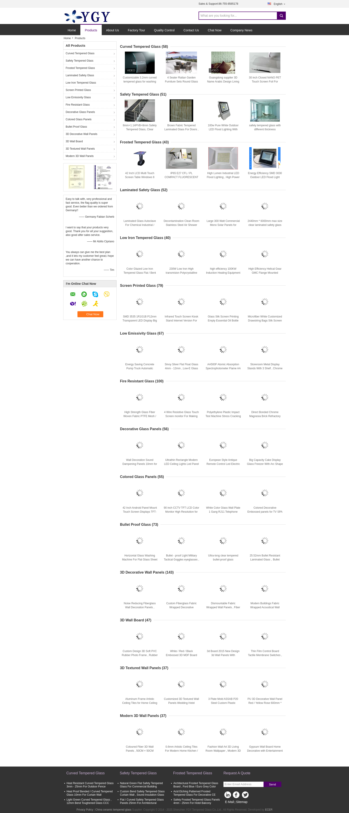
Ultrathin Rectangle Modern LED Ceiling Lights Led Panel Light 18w (181, 464)
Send (272, 784)
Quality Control (164, 30)
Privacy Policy (85, 809)
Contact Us (191, 30)
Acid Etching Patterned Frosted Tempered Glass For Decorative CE (194, 793)
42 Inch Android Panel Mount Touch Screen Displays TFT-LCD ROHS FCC (140, 511)
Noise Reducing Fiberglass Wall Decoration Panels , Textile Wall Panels (140, 607)
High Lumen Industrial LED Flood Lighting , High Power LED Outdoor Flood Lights (223, 177)
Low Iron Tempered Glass (81, 82)
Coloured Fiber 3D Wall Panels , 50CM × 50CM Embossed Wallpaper (140, 750)
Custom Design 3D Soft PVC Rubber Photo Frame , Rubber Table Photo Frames (140, 655)
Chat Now (214, 30)
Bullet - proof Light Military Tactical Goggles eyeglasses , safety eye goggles (181, 559)
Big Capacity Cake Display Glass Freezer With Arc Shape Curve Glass (265, 464)
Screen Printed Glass (78, 90)
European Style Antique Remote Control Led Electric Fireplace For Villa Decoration (223, 464)
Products (91, 30)
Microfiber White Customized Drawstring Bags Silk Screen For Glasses (265, 320)
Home (72, 30)
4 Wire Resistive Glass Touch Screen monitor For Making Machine (181, 416)
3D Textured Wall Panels (80, 148)
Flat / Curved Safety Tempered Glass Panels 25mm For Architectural (142, 801)
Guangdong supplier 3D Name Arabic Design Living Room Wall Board (223, 81)
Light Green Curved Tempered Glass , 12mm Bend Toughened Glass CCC (89, 801)
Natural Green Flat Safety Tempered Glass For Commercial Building (141, 785)
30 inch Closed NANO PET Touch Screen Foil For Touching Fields (265, 81)
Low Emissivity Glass (78, 97)
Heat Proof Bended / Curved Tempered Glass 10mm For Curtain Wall (90, 793)
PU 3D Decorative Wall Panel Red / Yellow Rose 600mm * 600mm (265, 703)
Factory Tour (136, 30)
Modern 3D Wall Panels (80, 156)
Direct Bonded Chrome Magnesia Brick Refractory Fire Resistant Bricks (265, 416)
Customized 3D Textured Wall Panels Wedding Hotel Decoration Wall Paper (181, 703)
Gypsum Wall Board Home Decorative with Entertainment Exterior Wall (265, 750)
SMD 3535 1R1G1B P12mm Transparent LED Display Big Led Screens (140, 320)
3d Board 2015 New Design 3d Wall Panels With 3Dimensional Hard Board (223, 655)
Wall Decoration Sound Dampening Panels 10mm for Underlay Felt (139, 464)
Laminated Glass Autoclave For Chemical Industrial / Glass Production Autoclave (139, 225)
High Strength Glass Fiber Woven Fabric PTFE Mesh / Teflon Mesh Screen (139, 416)
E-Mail (229, 802)
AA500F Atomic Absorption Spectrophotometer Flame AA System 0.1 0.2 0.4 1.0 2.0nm (223, 368)
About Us (112, 30)
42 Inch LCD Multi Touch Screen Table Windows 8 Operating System (139, 177)
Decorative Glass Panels (80, 112)
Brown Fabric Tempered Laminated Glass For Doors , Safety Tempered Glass (181, 129)
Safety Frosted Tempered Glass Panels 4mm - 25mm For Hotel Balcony (196, 801)
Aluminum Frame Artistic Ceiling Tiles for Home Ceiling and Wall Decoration (139, 703)
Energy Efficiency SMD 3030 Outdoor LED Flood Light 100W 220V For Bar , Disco (265, 177)
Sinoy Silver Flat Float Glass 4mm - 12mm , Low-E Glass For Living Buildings (181, 368)
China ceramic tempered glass (113, 809)
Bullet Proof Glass (76, 126)
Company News (241, 30)
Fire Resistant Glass (78, 104)
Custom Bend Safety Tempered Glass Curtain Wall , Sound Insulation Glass (142, 793)
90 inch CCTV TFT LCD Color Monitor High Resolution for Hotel (181, 511)
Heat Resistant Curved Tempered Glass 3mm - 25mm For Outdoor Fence (90, 785)
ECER (268, 809)
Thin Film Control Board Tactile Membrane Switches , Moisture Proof (265, 655)
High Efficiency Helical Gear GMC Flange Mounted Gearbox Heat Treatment (265, 272)
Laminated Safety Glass (80, 75)
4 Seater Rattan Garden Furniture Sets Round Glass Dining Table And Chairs (181, 81)
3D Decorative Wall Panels (81, 134)
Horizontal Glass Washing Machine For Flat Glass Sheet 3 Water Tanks (139, 559)
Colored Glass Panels (78, 119)
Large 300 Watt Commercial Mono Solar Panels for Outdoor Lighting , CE (223, 225)
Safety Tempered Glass (79, 60)
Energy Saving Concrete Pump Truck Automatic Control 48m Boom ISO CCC (140, 368)
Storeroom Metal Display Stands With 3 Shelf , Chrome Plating (264, 368)
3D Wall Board (74, 141)
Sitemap (241, 802)
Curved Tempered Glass (80, 53)
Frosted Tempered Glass (80, 68)
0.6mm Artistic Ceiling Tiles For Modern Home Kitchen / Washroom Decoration (181, 750)
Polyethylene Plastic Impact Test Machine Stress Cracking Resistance (223, 416)
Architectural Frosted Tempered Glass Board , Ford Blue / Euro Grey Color (195, 785)
